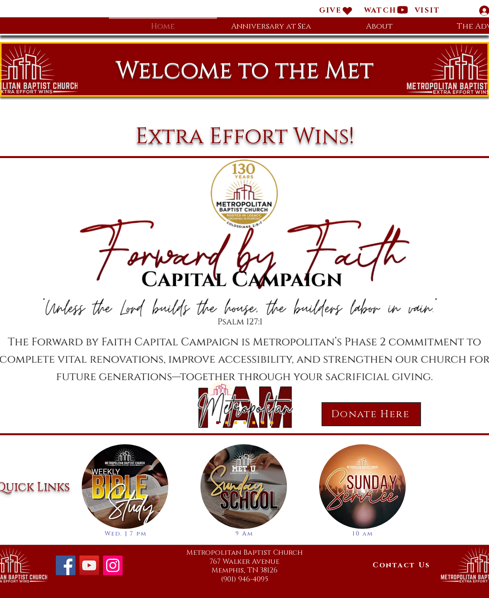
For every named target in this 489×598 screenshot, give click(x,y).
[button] (427, 10)
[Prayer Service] (244, 422)
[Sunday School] (253, 422)
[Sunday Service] (226, 422)
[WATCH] (380, 10)
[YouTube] (89, 565)
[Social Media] (271, 422)
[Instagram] (113, 565)
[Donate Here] (371, 414)
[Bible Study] (235, 422)
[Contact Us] (401, 565)
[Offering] (262, 422)
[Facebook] (65, 565)
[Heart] (347, 10)
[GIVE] (330, 10)
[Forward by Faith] (217, 422)
